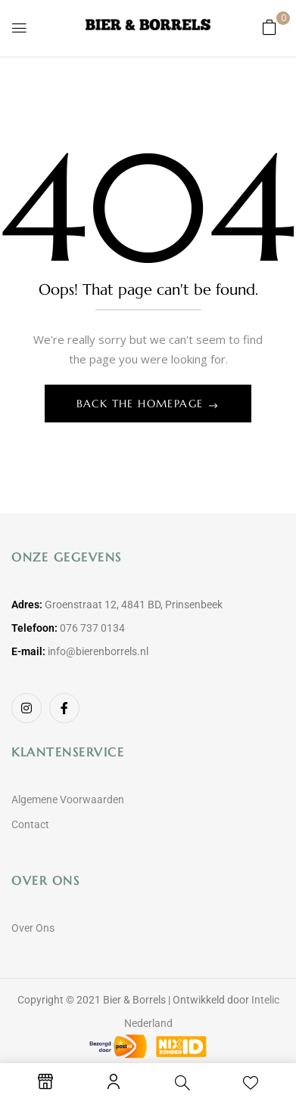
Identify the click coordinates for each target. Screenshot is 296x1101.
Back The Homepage (141, 403)
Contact (30, 824)
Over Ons (33, 928)
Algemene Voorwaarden (67, 799)
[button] (269, 27)
